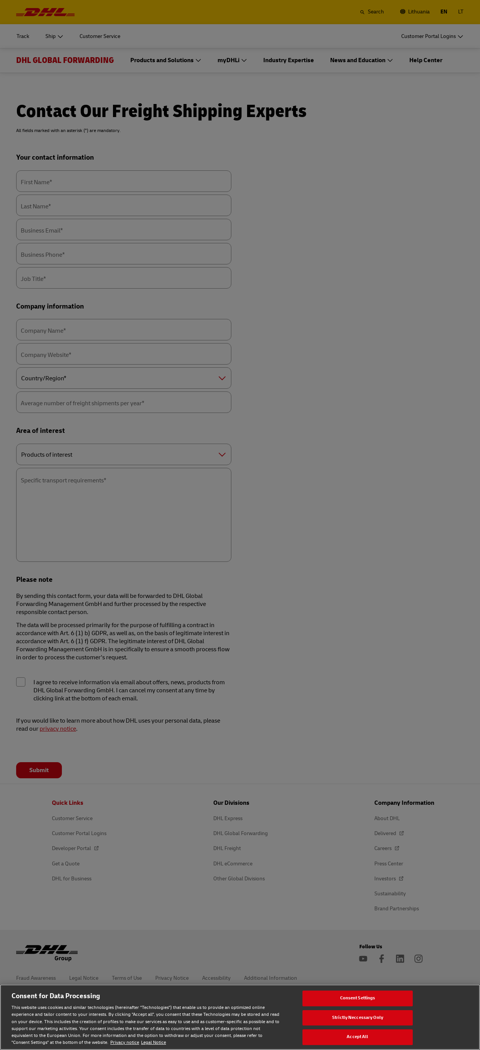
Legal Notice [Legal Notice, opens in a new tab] (153, 1042)
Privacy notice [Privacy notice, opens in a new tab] (124, 1042)
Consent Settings (357, 998)
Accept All (357, 1037)
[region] (240, 1017)
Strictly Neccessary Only (357, 1017)
